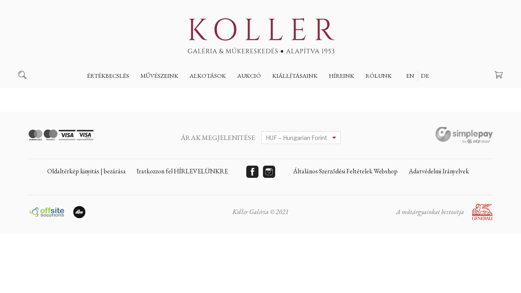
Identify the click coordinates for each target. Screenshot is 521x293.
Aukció (249, 75)
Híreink (341, 75)
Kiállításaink (294, 75)
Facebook (252, 172)
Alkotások (208, 75)
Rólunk (379, 75)
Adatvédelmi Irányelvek (439, 171)
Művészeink (159, 75)
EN (410, 75)
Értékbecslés (108, 75)
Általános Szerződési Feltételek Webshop (345, 171)
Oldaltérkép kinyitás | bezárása (86, 171)
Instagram (269, 172)
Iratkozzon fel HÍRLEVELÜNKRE (182, 171)
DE (425, 75)
